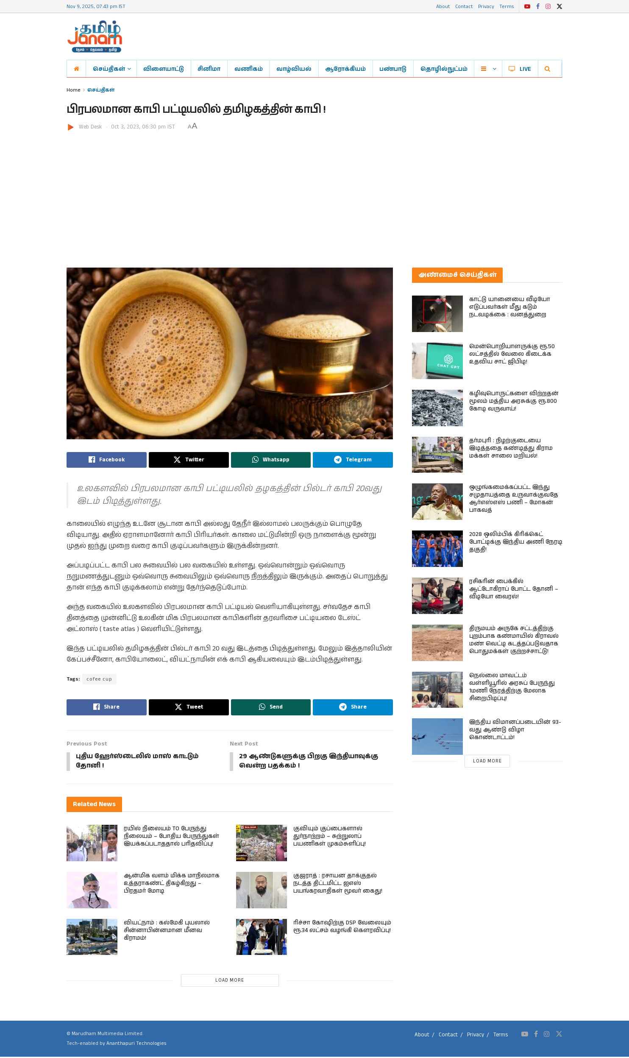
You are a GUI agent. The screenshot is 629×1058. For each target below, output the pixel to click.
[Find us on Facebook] (536, 1035)
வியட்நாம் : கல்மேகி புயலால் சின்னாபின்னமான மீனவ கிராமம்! (167, 931)
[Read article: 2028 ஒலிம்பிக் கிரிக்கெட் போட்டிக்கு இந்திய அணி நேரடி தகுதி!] (437, 548)
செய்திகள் (109, 68)
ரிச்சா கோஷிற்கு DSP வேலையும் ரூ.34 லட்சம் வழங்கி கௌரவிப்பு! (342, 927)
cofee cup (99, 679)
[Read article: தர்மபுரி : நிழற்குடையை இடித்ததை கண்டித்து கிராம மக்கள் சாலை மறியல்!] (437, 455)
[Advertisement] (314, 195)
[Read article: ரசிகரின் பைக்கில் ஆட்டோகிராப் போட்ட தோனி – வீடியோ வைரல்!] (437, 596)
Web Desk (90, 127)
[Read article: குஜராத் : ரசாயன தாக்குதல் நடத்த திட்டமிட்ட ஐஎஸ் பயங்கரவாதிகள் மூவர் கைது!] (261, 891)
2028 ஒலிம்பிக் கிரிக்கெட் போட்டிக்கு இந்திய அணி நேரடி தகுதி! (515, 542)
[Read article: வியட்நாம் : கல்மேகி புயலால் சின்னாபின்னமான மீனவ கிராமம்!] (92, 938)
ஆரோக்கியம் (345, 68)
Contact (464, 6)
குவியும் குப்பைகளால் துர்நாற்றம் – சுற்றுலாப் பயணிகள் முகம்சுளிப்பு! (329, 837)
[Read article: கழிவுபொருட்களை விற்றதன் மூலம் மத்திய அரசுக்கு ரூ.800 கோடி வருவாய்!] (437, 408)
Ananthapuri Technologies (136, 1044)
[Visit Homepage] (95, 36)
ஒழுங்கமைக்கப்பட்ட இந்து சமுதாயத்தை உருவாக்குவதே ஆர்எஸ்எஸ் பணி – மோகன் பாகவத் (513, 498)
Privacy (486, 6)
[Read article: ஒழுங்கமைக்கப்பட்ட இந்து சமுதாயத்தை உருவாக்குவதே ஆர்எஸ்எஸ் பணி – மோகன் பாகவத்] (437, 501)
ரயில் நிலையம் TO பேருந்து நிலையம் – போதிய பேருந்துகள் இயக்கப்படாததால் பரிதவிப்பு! (171, 837)
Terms (506, 6)
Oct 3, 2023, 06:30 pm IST (143, 127)
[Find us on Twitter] (559, 1035)
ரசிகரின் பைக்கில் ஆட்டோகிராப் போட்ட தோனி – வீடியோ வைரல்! (513, 589)
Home (74, 89)
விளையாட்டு (163, 68)
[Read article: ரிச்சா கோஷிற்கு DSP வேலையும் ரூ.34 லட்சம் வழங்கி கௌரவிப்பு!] (261, 938)
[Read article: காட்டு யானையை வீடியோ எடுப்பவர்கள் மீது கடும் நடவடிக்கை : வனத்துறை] (437, 314)
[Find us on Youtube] (524, 1035)
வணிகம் (248, 68)
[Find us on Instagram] (547, 1035)
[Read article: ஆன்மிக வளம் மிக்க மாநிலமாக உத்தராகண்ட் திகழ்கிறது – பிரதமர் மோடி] (92, 891)
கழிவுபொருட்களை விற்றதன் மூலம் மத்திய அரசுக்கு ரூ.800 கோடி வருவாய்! (514, 401)
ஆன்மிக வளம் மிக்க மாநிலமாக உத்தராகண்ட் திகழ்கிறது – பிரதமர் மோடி (172, 884)
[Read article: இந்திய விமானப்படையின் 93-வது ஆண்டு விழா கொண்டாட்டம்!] (437, 736)
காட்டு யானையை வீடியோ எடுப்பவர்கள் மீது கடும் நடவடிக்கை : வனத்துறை (509, 307)
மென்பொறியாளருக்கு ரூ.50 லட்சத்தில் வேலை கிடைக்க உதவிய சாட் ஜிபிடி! (512, 354)
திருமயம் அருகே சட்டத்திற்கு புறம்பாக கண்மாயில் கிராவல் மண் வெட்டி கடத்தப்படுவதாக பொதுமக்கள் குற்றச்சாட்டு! (514, 640)
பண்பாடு (392, 68)
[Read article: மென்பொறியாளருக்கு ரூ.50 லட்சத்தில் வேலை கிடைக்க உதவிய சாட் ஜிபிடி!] (437, 361)
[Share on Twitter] (189, 460)
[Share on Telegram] (353, 460)
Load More (229, 981)
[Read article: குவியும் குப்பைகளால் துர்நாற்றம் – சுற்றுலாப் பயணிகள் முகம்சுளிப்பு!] (261, 844)
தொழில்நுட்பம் (444, 68)
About (443, 6)
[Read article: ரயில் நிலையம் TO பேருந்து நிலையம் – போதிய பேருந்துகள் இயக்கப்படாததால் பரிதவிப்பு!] (92, 844)
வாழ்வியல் (294, 68)
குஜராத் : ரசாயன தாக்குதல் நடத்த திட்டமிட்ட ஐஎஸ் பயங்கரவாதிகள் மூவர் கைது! (337, 884)
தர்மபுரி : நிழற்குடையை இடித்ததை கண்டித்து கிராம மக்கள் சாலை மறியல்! (511, 448)
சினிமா (209, 68)
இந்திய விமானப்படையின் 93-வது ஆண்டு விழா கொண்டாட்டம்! (515, 730)
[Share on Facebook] (107, 460)
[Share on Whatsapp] (271, 460)
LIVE (520, 68)
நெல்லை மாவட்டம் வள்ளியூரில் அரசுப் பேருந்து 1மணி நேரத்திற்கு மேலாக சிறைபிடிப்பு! (512, 687)
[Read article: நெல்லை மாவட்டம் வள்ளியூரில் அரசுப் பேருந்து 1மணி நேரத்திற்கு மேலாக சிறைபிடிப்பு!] (437, 690)
